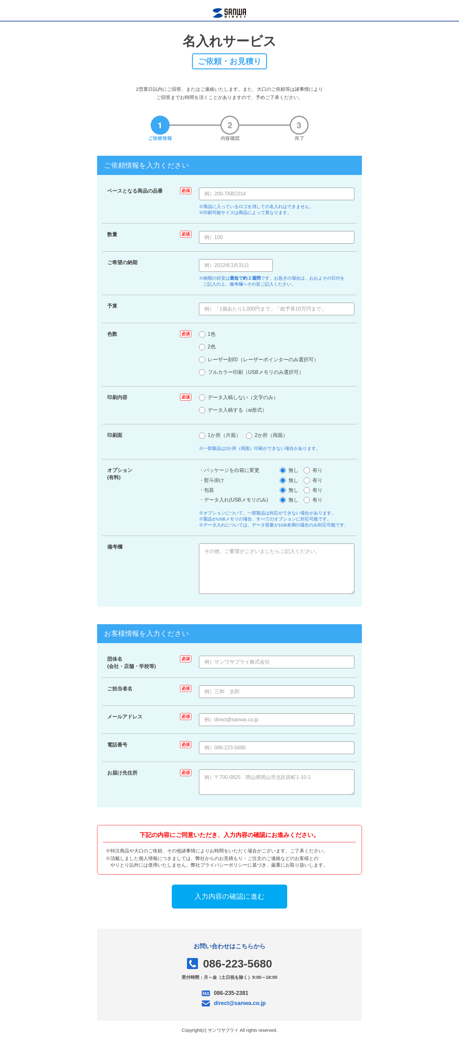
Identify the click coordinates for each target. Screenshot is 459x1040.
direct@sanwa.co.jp (240, 1003)
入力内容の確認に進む (230, 896)
